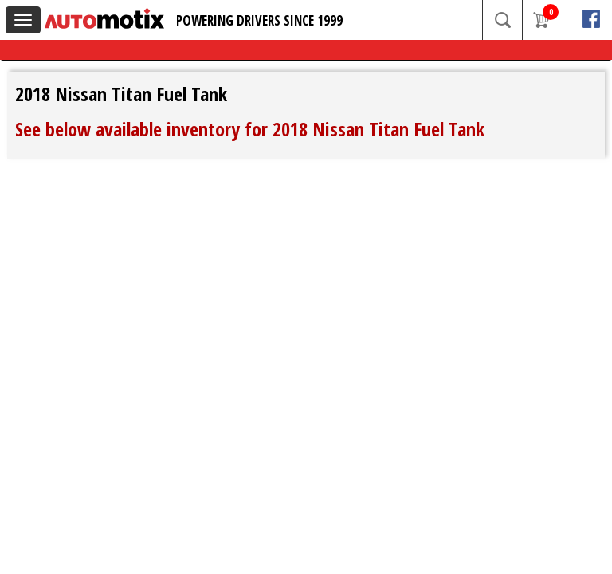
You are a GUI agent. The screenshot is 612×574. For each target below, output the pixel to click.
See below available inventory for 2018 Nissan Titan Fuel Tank (249, 129)
